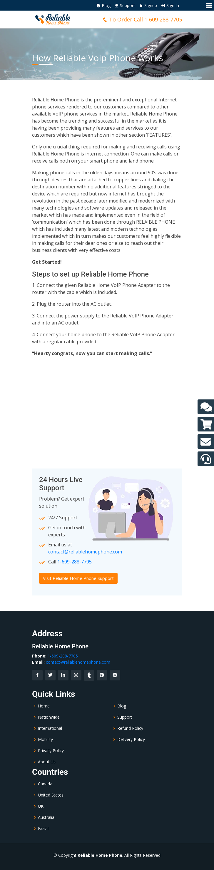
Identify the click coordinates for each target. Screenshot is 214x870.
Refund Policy (130, 728)
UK (41, 806)
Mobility (45, 739)
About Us (47, 762)
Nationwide (49, 717)
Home (44, 706)
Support (125, 5)
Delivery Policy (131, 739)
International (50, 728)
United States (50, 795)
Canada (45, 784)
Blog (103, 5)
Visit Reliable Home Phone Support (78, 578)
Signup (148, 5)
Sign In (170, 5)
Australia (46, 817)
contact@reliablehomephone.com (85, 551)
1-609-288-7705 (163, 19)
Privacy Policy (51, 751)
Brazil (43, 828)
